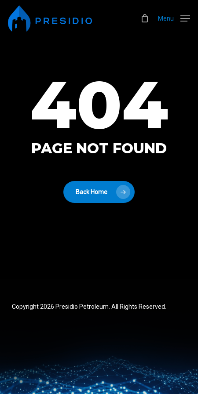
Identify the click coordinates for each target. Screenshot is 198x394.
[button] (174, 17)
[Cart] (145, 18)
